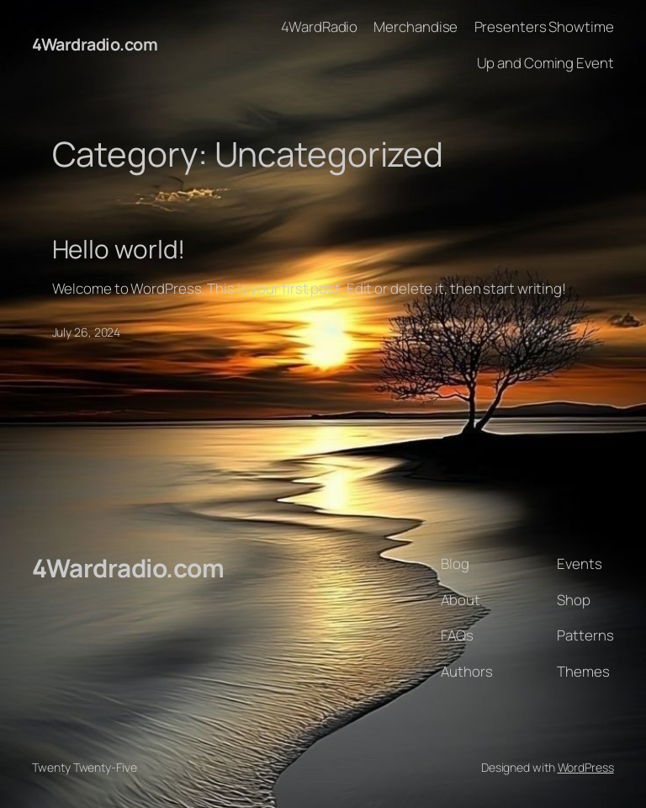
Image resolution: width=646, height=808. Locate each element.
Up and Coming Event (545, 62)
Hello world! (119, 249)
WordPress (586, 767)
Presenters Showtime (544, 26)
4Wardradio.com (94, 44)
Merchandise (415, 26)
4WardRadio (319, 26)
